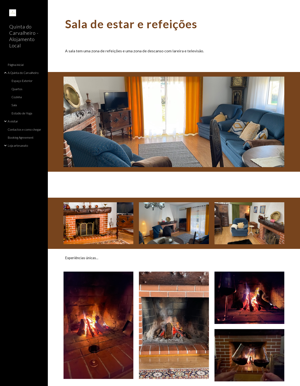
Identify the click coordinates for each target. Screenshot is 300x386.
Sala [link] (14, 105)
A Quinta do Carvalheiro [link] (23, 72)
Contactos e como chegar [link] (24, 129)
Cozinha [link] (16, 97)
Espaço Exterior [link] (22, 81)
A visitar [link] (13, 121)
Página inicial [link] (16, 64)
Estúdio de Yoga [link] (21, 113)
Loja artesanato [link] (18, 145)
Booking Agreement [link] (20, 137)
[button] (295, 5)
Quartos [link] (16, 89)
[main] (174, 24)
